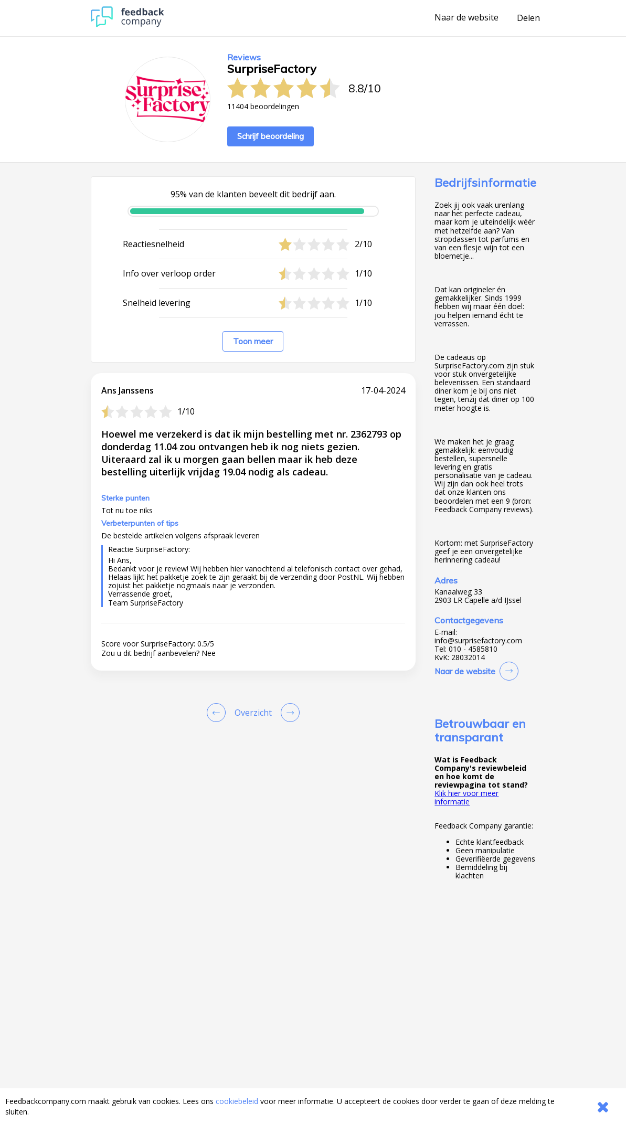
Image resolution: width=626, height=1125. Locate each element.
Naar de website (466, 18)
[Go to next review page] (288, 712)
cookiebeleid (237, 1101)
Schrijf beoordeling (270, 136)
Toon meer (253, 341)
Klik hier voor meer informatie (466, 797)
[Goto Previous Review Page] (218, 712)
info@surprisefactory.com (478, 640)
